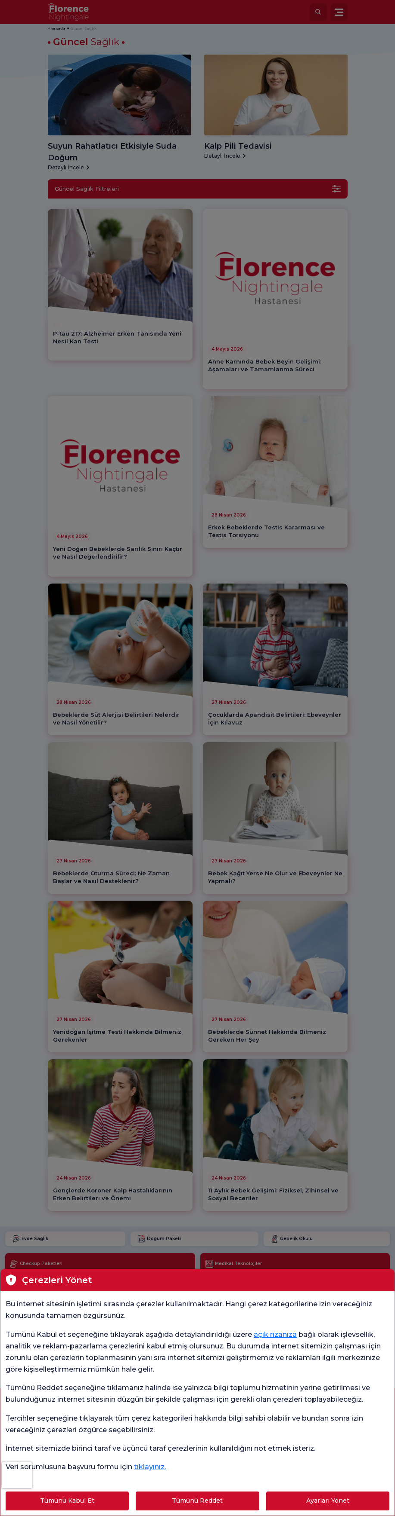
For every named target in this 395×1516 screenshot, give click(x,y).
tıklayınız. (150, 1467)
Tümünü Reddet (197, 1500)
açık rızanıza (275, 1334)
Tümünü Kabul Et (67, 1500)
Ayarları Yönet (327, 1500)
